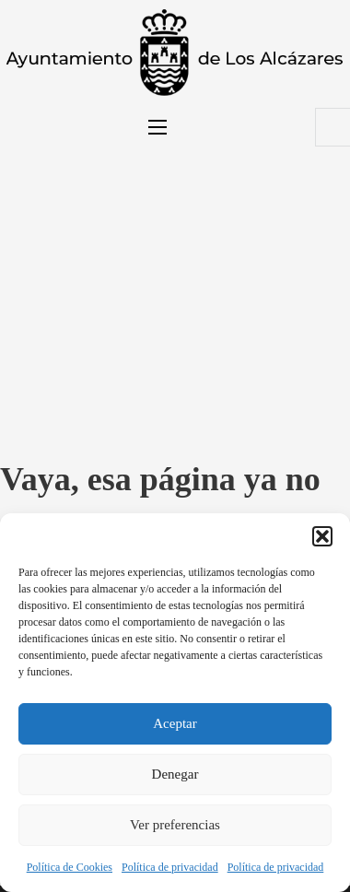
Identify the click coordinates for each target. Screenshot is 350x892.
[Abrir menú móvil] (157, 127)
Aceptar (174, 723)
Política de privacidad (170, 867)
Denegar (175, 774)
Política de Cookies (69, 867)
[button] (322, 536)
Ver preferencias (175, 824)
